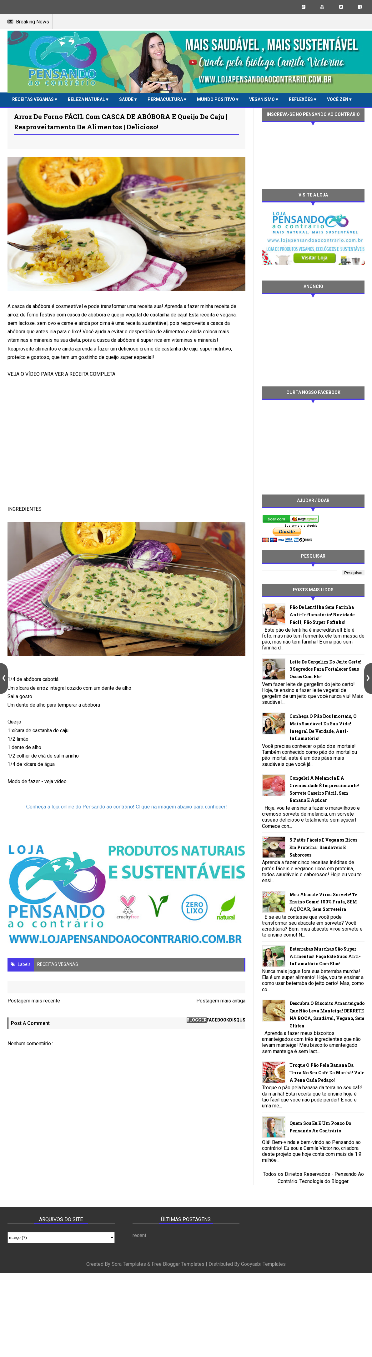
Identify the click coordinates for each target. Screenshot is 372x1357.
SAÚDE (126, 99)
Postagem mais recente (34, 1001)
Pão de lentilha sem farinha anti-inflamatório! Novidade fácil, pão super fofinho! (321, 614)
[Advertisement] (306, 340)
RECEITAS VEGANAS (33, 99)
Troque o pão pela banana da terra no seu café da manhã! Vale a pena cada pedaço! (326, 1072)
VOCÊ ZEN (338, 99)
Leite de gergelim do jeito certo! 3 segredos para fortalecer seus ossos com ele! (325, 669)
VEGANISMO (262, 99)
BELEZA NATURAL (87, 99)
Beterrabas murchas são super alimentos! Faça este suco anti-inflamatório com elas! (325, 956)
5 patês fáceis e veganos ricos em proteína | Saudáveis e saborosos (323, 847)
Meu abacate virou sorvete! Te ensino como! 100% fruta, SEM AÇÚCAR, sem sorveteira (323, 902)
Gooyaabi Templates (263, 1264)
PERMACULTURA (166, 99)
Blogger (339, 1181)
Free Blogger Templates (178, 1264)
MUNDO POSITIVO (216, 99)
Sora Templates (129, 1264)
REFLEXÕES (301, 99)
